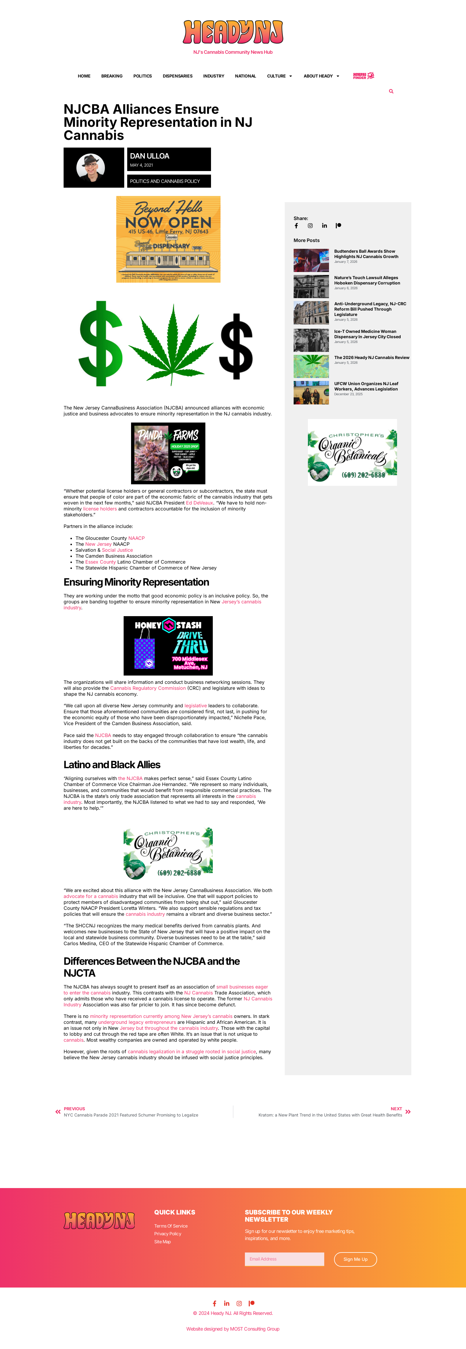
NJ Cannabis (198, 993)
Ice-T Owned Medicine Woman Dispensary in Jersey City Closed (367, 334)
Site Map (163, 1240)
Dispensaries (178, 75)
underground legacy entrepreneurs (137, 1022)
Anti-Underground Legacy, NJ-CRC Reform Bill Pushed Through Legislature (370, 309)
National (245, 75)
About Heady (322, 76)
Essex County (100, 562)
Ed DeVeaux (199, 503)
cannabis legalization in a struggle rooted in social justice (192, 1051)
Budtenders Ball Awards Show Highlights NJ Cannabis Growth (366, 254)
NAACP (136, 538)
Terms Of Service (171, 1225)
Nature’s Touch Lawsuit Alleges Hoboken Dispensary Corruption (367, 280)
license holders (100, 509)
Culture (280, 76)
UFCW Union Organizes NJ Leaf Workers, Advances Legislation (366, 386)
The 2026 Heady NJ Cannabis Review (372, 357)
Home (84, 75)
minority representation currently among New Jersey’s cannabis (161, 1016)
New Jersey (98, 544)
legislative (196, 705)
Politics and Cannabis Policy (165, 181)
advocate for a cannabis (91, 896)
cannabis (74, 1040)
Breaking (111, 75)
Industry (213, 75)
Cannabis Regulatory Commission (148, 688)
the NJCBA (131, 778)
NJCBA (104, 735)
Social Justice (117, 550)
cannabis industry (145, 914)
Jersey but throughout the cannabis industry (169, 1028)
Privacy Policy (168, 1233)
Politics (142, 75)
